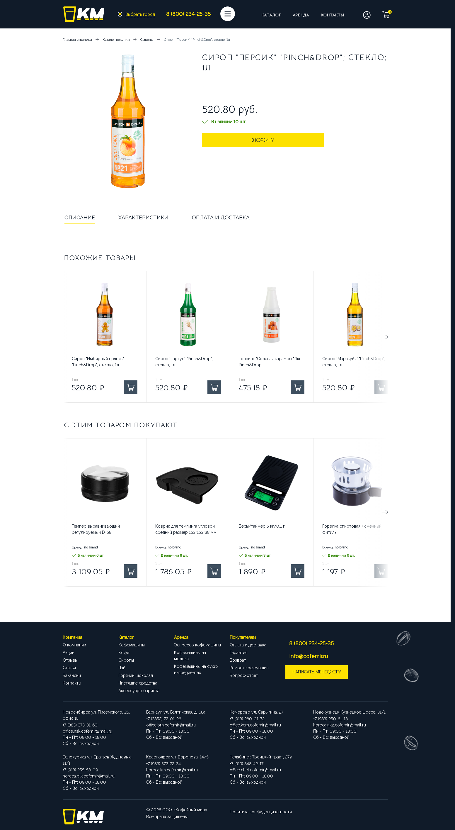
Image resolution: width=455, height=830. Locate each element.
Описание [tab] (79, 217)
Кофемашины (131, 645)
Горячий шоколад (135, 675)
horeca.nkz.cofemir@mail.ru (339, 725)
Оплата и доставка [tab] (221, 217)
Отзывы (70, 660)
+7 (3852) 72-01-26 (163, 718)
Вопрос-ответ (244, 675)
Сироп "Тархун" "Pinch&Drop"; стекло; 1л (184, 361)
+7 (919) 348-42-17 (246, 763)
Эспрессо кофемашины (197, 645)
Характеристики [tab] (143, 217)
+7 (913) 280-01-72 (247, 718)
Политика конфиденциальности (261, 809)
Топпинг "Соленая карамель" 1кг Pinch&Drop (270, 361)
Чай (121, 667)
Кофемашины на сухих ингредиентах (196, 669)
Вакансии (72, 675)
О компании (74, 645)
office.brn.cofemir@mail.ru (171, 725)
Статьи (69, 667)
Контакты (332, 15)
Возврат (238, 660)
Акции (68, 652)
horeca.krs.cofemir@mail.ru (172, 770)
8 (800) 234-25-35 (312, 643)
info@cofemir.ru (309, 656)
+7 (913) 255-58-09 (80, 770)
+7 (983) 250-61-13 (330, 718)
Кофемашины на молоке (190, 655)
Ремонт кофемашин (249, 667)
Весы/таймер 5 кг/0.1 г (262, 526)
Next (363, 337)
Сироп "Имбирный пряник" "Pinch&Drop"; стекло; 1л (98, 361)
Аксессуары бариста (138, 690)
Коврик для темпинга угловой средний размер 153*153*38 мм (186, 529)
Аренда (301, 15)
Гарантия (238, 652)
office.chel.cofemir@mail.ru (255, 770)
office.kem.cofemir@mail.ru (255, 725)
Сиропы (126, 660)
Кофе (123, 652)
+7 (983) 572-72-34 (163, 763)
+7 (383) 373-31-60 (80, 725)
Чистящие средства (137, 683)
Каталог (271, 15)
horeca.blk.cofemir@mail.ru (89, 776)
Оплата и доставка (248, 645)
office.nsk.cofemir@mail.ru (87, 731)
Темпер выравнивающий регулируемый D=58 (96, 529)
